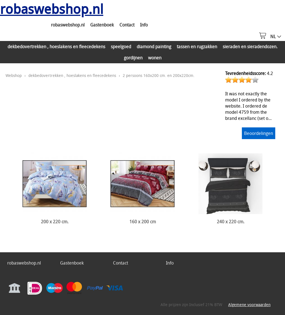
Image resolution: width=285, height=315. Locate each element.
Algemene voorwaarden (249, 304)
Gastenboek (102, 25)
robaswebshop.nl (68, 25)
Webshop (14, 75)
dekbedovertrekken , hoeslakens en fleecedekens (56, 46)
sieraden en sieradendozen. (250, 46)
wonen (154, 58)
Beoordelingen (258, 133)
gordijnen (133, 58)
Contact (126, 25)
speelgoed (121, 46)
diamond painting (154, 46)
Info (144, 25)
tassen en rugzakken (197, 46)
